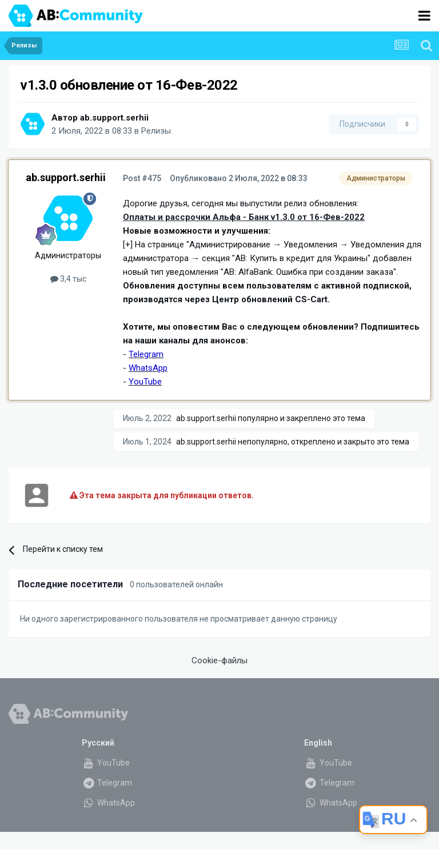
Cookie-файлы (219, 660)
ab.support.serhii (114, 118)
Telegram (107, 782)
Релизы (156, 131)
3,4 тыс (68, 278)
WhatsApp (108, 802)
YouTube (106, 762)
